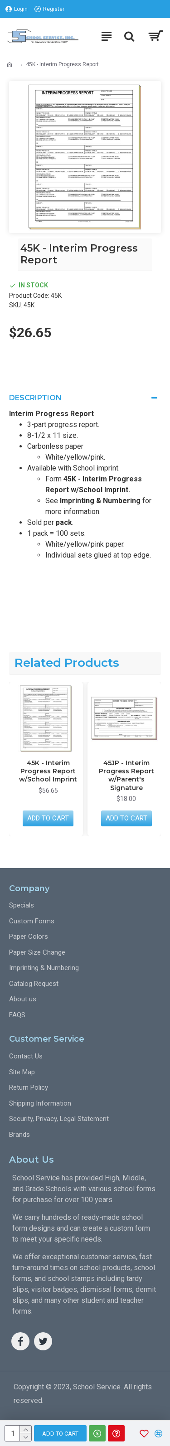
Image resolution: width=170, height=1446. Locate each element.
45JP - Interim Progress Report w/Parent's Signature (126, 775)
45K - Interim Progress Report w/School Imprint (48, 771)
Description (35, 397)
